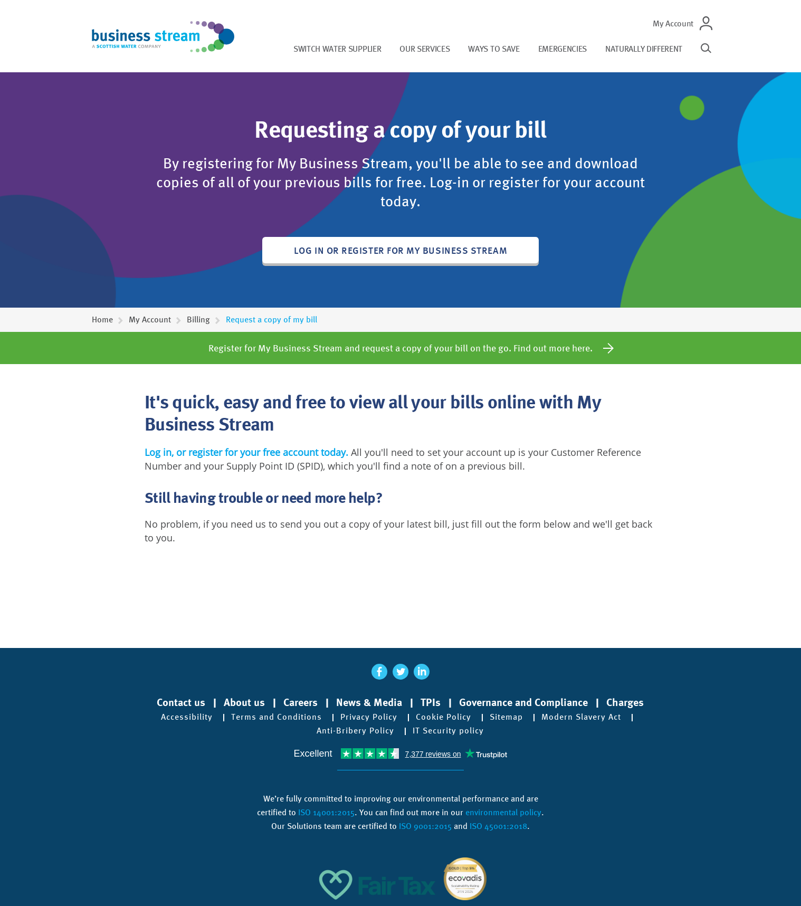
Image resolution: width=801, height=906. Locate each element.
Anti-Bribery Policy (355, 731)
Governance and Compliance (523, 702)
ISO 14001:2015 (326, 812)
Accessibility (187, 717)
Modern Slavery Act (581, 717)
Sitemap (506, 717)
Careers (300, 702)
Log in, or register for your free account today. (246, 452)
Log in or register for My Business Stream (400, 250)
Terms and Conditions (276, 717)
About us (244, 702)
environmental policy (503, 812)
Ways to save (493, 49)
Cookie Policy (443, 717)
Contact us (181, 702)
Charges (625, 702)
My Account (673, 23)
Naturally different (643, 49)
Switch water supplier (337, 49)
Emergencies (562, 49)
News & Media (369, 702)
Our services (424, 49)
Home (102, 319)
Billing (198, 319)
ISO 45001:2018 (498, 826)
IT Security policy (448, 731)
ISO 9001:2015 (425, 826)
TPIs (431, 702)
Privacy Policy (368, 717)
